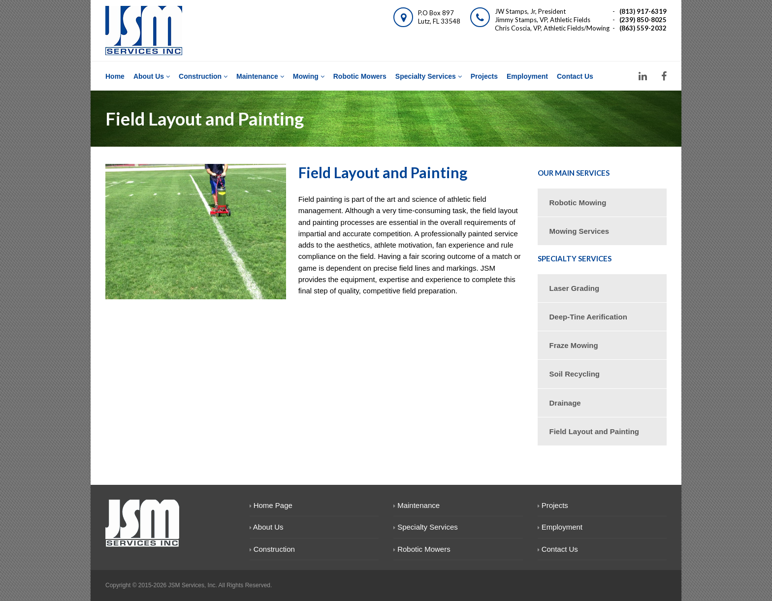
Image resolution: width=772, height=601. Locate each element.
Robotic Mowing (578, 202)
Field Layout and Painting (594, 431)
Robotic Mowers (359, 76)
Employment (527, 76)
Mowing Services (579, 231)
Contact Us (575, 76)
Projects (484, 76)
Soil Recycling (574, 374)
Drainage (565, 403)
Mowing (308, 76)
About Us (151, 76)
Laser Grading (574, 288)
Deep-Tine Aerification (588, 317)
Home (115, 76)
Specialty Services (428, 76)
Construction (203, 76)
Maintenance (260, 76)
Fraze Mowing (573, 345)
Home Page (271, 505)
